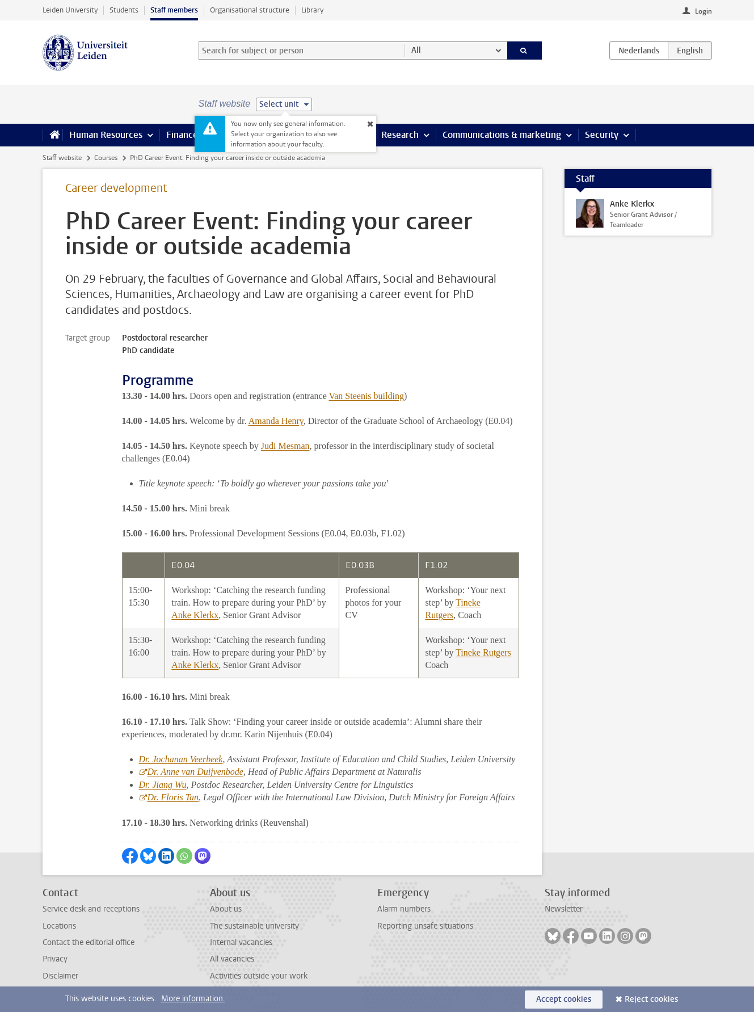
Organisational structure (249, 10)
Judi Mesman (285, 446)
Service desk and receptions (91, 909)
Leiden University (70, 10)
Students (123, 10)
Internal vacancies (241, 942)
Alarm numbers (404, 909)
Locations (59, 926)
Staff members (174, 10)
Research (400, 135)
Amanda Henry (276, 421)
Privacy (55, 959)
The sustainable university (254, 926)
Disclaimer (60, 976)
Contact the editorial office (88, 942)
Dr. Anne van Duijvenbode (195, 771)
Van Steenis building (365, 396)
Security (601, 135)
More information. (193, 998)
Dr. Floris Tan (173, 797)
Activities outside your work (259, 976)
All (416, 50)
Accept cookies (563, 999)
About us (226, 909)
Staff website (62, 157)
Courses (105, 157)
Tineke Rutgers (483, 652)
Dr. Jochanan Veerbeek (181, 759)
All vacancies (232, 959)
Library (312, 10)
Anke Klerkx (194, 615)
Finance (182, 135)
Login (703, 11)
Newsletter (564, 909)
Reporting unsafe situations (425, 926)
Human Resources (105, 135)
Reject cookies (651, 999)
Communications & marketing (502, 135)
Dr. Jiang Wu (163, 785)
